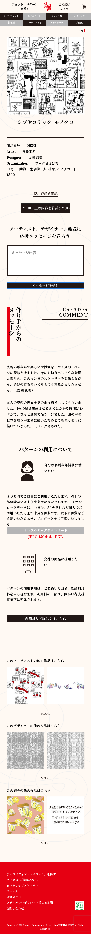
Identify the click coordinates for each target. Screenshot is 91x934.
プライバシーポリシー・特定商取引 (30, 902)
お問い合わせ (15, 908)
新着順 (11, 22)
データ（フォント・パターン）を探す (31, 874)
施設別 (79, 22)
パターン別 (79, 16)
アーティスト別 (34, 22)
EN (80, 31)
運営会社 (14, 897)
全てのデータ (34, 16)
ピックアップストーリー (22, 885)
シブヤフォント (11, 16)
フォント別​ (56, 16)
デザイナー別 (56, 22)
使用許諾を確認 (46, 193)
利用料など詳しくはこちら (45, 618)
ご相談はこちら (64, 6)
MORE (45, 713)
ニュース (12, 891)
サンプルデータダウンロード (45, 530)
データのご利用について (23, 880)
